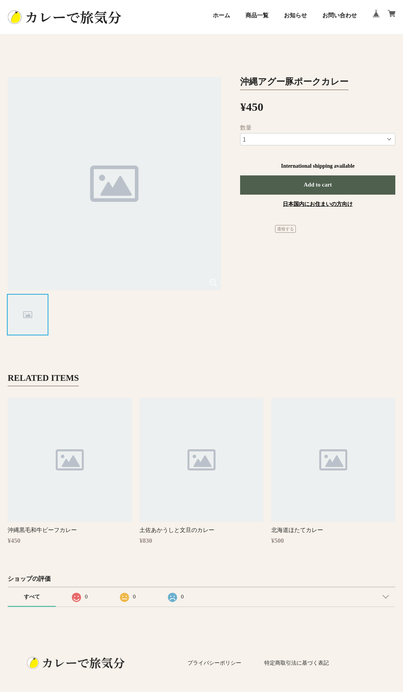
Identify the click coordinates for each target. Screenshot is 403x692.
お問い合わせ (339, 15)
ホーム (221, 15)
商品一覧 (257, 15)
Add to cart (318, 185)
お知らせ (295, 15)
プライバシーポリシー (214, 663)
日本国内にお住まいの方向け (318, 204)
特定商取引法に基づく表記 (296, 663)
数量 (246, 128)
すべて (32, 597)
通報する (285, 229)
